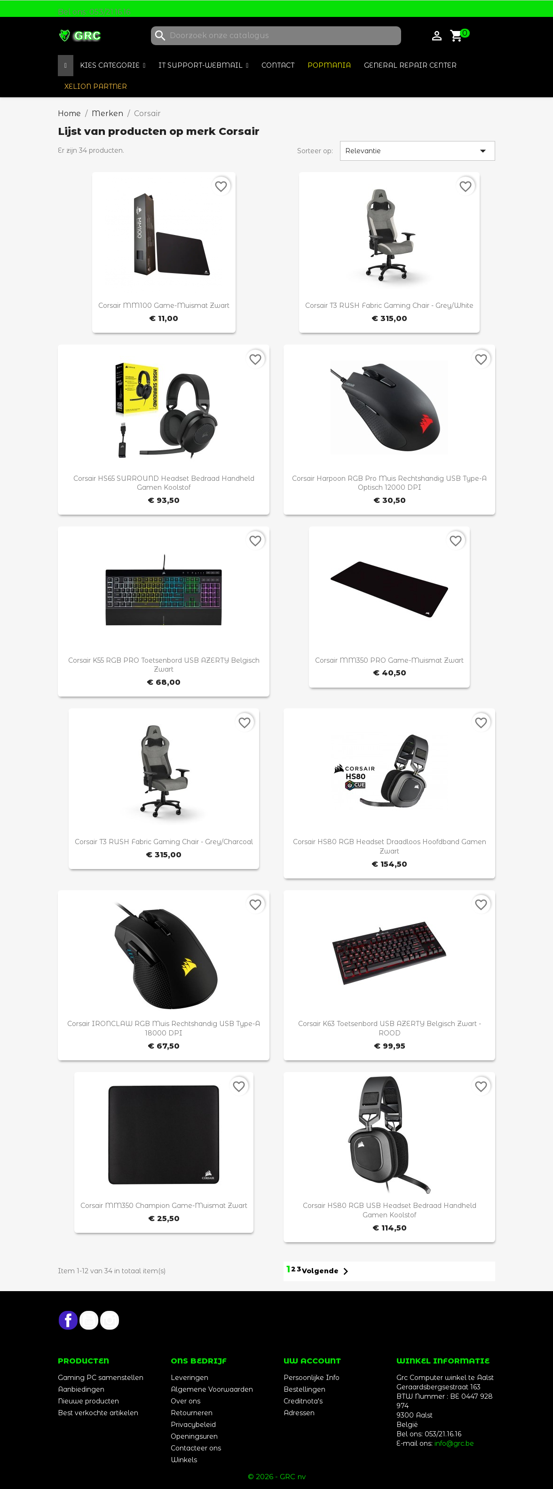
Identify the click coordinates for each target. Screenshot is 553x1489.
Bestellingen (304, 1389)
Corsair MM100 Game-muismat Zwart (163, 305)
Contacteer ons (196, 1448)
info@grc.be (454, 1443)
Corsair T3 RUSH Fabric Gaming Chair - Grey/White (389, 305)
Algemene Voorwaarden (212, 1389)
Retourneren (192, 1413)
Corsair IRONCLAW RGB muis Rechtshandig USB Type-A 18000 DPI (163, 1028)
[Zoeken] (276, 35)
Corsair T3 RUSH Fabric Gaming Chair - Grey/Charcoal (164, 842)
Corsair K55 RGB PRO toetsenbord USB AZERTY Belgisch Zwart (164, 665)
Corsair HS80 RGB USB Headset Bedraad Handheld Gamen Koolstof (389, 1210)
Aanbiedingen (81, 1389)
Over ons (185, 1401)
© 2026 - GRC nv (277, 1476)
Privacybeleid (193, 1424)
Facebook (68, 1320)
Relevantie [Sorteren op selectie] (417, 151)
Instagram (109, 1320)
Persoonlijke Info (312, 1377)
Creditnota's (303, 1401)
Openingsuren (194, 1436)
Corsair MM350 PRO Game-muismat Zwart (389, 660)
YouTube (88, 1320)
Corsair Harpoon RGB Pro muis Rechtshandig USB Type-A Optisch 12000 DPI (389, 483)
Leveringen (189, 1377)
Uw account (312, 1360)
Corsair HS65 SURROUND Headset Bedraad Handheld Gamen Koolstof (163, 483)
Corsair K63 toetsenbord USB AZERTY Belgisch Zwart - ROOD (389, 1028)
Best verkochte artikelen (98, 1413)
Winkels (184, 1460)
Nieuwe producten (88, 1401)
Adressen (299, 1413)
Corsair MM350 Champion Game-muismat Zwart (163, 1205)
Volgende (327, 1271)
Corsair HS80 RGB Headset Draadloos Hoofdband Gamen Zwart (389, 846)
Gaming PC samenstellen (100, 1377)
